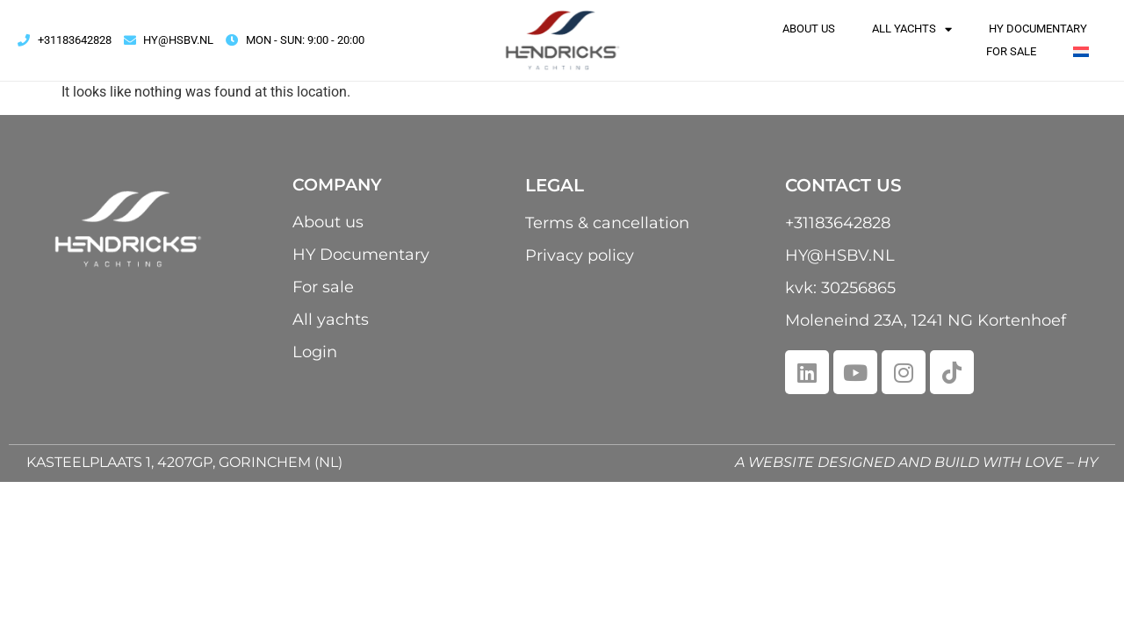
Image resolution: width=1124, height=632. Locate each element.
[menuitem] (1081, 51)
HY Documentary (1038, 28)
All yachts (912, 29)
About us (808, 28)
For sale (1011, 51)
